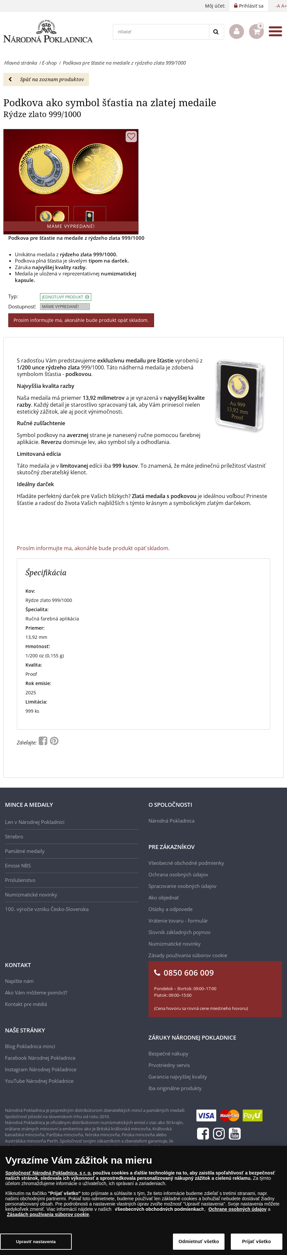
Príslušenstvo (20, 880)
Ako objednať (163, 897)
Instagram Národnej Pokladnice (40, 1069)
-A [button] (277, 6)
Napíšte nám (19, 981)
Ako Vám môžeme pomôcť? (36, 992)
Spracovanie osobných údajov (182, 886)
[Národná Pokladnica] (48, 31)
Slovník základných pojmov (179, 932)
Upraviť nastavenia (36, 1241)
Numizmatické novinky (31, 894)
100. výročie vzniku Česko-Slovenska (47, 909)
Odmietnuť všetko (199, 1241)
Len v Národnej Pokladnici (34, 822)
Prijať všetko (256, 1241)
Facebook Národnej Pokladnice (40, 1057)
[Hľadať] (161, 31)
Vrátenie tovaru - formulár (178, 920)
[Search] (216, 31)
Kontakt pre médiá (26, 1004)
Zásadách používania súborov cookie (48, 1214)
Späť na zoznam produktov (46, 79)
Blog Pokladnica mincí (30, 1046)
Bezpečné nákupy (168, 1053)
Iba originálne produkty (175, 1088)
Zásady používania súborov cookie (187, 955)
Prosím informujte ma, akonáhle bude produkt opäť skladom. (81, 320)
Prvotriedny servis (169, 1065)
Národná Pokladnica (171, 820)
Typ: (13, 296)
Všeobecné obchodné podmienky (186, 863)
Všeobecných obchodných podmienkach (159, 1209)
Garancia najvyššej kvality (177, 1076)
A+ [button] (284, 6)
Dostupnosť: (22, 306)
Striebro (14, 836)
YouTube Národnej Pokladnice (39, 1081)
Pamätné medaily (25, 851)
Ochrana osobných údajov (178, 874)
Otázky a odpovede (170, 909)
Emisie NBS (18, 865)
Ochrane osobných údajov (237, 1209)
